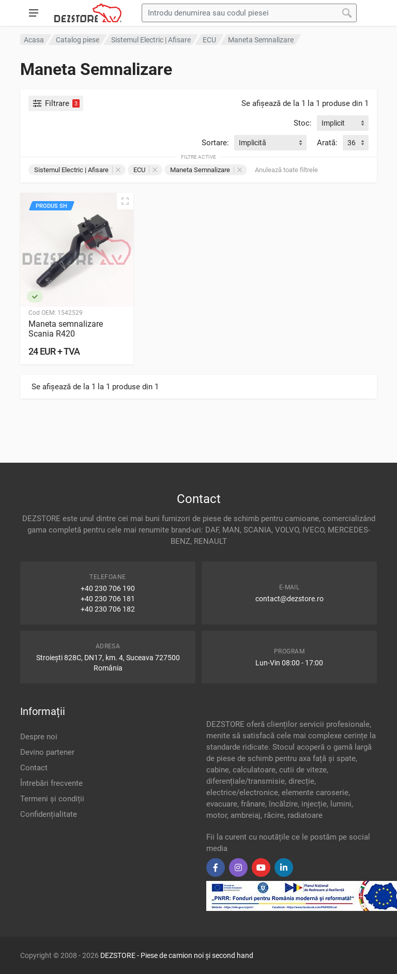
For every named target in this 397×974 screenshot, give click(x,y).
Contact (34, 767)
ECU (145, 170)
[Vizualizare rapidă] (125, 201)
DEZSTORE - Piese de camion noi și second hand (176, 955)
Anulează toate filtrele (286, 170)
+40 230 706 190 (108, 588)
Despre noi (38, 736)
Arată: (327, 142)
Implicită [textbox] (252, 143)
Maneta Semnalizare (206, 170)
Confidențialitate (48, 814)
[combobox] (343, 123)
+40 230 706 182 (108, 609)
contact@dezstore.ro (289, 599)
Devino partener (47, 752)
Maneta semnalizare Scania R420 (65, 329)
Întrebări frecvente (51, 783)
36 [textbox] (351, 143)
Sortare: (215, 142)
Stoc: (303, 123)
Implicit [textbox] (333, 123)
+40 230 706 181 (108, 599)
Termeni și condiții (52, 798)
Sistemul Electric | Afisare (77, 170)
